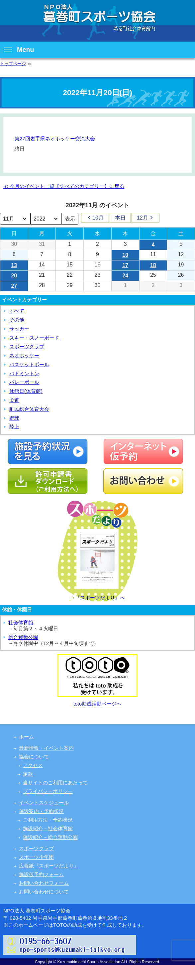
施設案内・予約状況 (41, 811)
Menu (19, 49)
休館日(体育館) (26, 391)
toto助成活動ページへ (97, 704)
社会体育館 (20, 622)
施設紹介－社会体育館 (48, 828)
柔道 (14, 400)
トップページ (13, 63)
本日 (120, 218)
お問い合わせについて (44, 891)
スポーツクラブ (26, 346)
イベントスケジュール (44, 802)
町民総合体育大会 (29, 409)
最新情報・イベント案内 (46, 748)
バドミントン (24, 373)
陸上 (14, 426)
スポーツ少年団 (36, 857)
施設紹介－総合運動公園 (50, 837)
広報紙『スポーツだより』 (49, 866)
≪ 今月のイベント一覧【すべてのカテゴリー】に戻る (63, 186)
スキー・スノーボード (34, 338)
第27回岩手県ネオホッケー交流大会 (55, 138)
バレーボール (24, 382)
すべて (16, 311)
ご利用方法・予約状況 (48, 820)
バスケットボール (29, 364)
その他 (16, 320)
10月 (95, 218)
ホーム (26, 736)
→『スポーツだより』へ (97, 597)
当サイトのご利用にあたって (55, 782)
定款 (28, 774)
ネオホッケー (24, 355)
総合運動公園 (23, 637)
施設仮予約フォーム (41, 874)
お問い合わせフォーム (44, 883)
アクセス (33, 765)
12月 (145, 218)
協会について (34, 756)
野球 (14, 418)
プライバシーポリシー (48, 791)
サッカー (19, 329)
